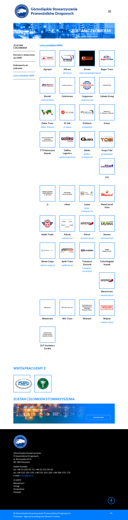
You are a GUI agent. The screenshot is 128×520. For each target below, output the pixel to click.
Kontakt (17, 492)
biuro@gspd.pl (27, 475)
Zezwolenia (18, 489)
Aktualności (18, 483)
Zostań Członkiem (20, 46)
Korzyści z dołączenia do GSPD (24, 56)
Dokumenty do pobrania (20, 66)
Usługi (16, 486)
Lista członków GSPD (23, 75)
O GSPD (17, 480)
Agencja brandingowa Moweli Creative (42, 516)
